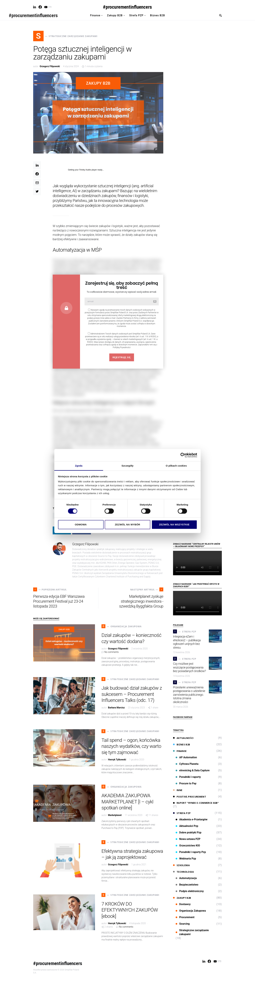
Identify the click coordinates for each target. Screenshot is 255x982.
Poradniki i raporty (188, 776)
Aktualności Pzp (187, 826)
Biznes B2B (181, 744)
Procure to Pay (186, 783)
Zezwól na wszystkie (174, 524)
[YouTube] (47, 7)
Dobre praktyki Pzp (188, 832)
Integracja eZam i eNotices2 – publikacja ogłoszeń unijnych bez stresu (187, 642)
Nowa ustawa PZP (188, 839)
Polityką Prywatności (121, 347)
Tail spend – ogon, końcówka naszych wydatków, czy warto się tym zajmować (131, 746)
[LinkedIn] (34, 7)
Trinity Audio (85, 170)
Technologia (183, 871)
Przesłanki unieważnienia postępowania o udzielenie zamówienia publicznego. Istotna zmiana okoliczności (189, 695)
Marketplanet (115, 815)
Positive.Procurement (189, 796)
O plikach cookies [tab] (176, 465)
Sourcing (183, 923)
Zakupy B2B (182, 897)
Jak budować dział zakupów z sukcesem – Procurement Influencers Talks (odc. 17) (131, 694)
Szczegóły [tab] (127, 465)
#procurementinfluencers (127, 7)
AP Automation (186, 757)
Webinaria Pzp (186, 858)
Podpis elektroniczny (190, 891)
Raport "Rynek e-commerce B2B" (196, 802)
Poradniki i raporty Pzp (191, 852)
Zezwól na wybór (127, 524)
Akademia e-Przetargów (192, 819)
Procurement (185, 917)
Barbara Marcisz (116, 707)
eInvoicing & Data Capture (192, 770)
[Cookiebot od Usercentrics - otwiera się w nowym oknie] (183, 455)
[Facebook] (40, 7)
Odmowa (81, 524)
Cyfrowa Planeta (187, 763)
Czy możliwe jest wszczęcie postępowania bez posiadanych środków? (189, 667)
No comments (111, 652)
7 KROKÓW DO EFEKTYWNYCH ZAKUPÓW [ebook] (129, 910)
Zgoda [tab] (78, 465)
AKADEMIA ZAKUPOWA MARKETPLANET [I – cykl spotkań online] (127, 802)
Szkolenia (181, 865)
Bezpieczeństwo (187, 884)
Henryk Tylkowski (117, 759)
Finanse (180, 751)
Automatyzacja (186, 878)
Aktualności (183, 738)
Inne (177, 790)
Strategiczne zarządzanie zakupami (192, 932)
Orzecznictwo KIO (188, 845)
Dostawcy (183, 904)
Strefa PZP (182, 813)
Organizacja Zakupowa (191, 910)
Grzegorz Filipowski (50, 66)
